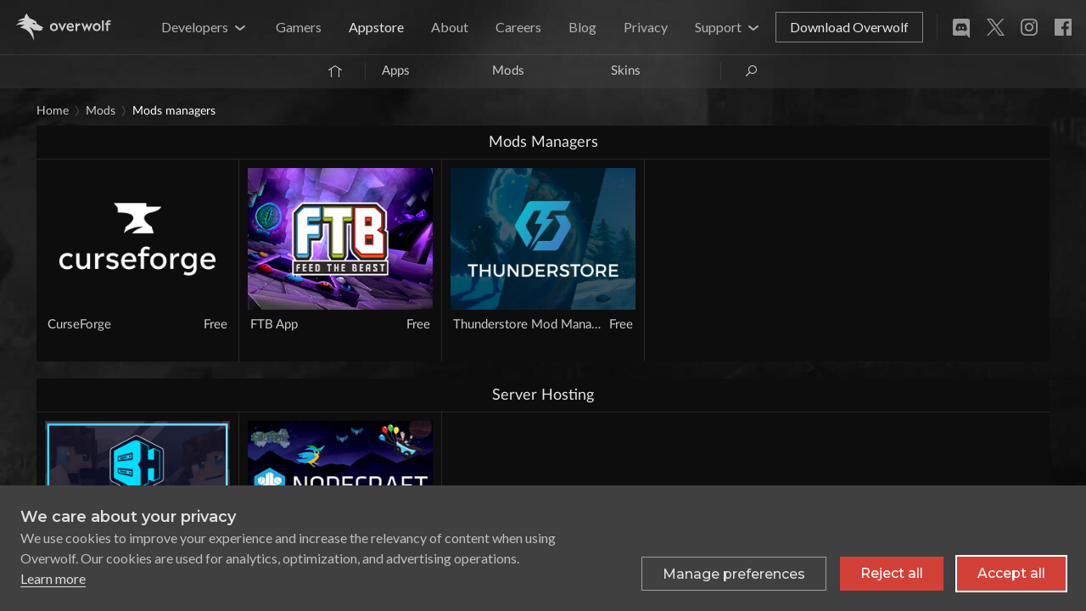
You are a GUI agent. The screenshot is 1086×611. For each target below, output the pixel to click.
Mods (508, 70)
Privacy (646, 27)
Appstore (376, 27)
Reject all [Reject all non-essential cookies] (891, 573)
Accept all (1011, 573)
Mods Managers (174, 111)
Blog (582, 27)
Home (52, 111)
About (449, 27)
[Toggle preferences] (733, 574)
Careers (518, 27)
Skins (626, 70)
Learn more (53, 578)
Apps (396, 70)
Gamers (299, 27)
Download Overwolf (849, 27)
